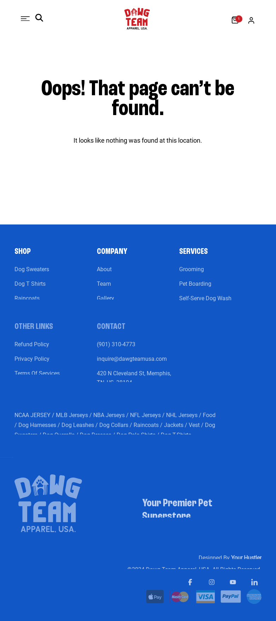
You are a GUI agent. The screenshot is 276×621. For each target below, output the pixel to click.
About (104, 273)
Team (104, 288)
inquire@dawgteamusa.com (132, 363)
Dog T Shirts (30, 288)
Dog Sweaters (31, 273)
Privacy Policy (31, 363)
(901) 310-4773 (116, 349)
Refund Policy (31, 349)
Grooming (191, 273)
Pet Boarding (195, 288)
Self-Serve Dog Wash (205, 303)
